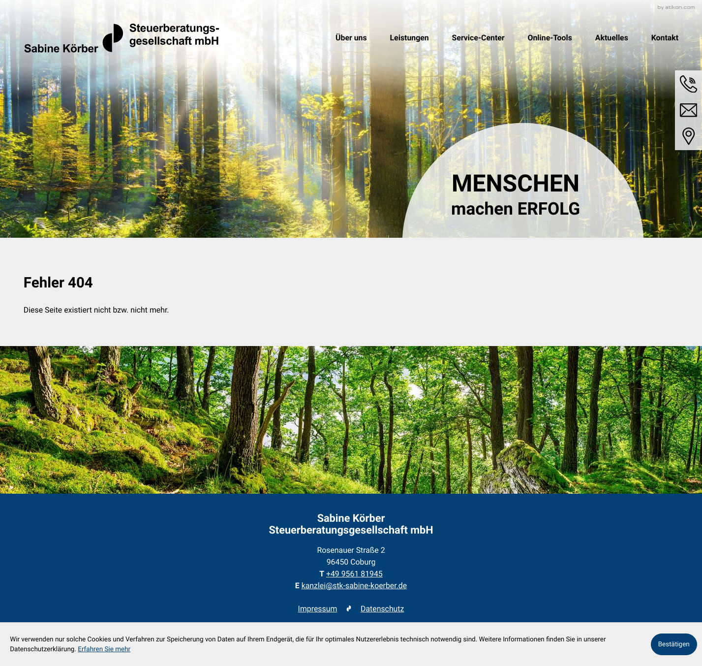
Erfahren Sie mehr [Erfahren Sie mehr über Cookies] (104, 649)
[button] (689, 84)
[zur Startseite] (121, 38)
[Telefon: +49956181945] (354, 573)
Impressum (317, 608)
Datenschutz (382, 608)
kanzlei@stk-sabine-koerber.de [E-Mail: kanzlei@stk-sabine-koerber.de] (354, 585)
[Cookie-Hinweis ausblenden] (674, 644)
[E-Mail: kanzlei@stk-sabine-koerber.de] (689, 110)
